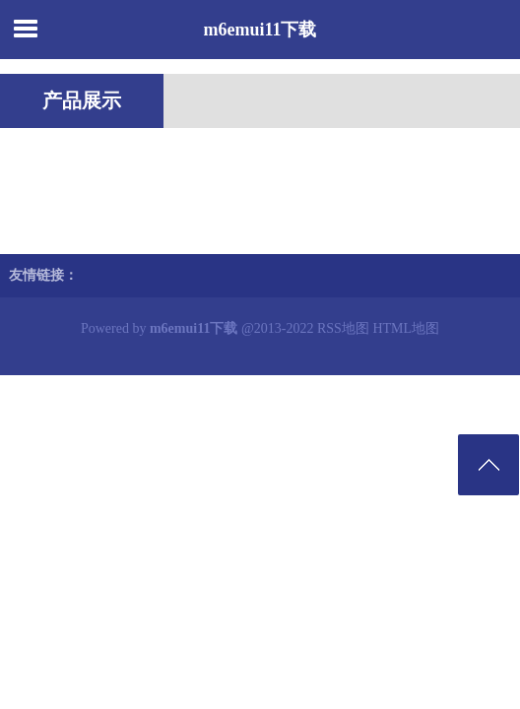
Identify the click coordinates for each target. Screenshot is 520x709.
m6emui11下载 (260, 29)
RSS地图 (343, 328)
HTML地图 (405, 328)
